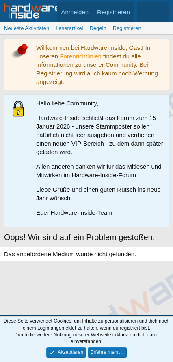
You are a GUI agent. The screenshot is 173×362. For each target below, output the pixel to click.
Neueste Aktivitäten (26, 28)
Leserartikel (69, 28)
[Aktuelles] (145, 12)
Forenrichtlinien (81, 56)
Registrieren (127, 28)
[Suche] (161, 12)
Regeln (98, 28)
